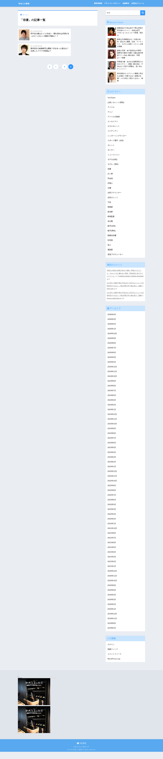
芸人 (109, 247)
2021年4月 (112, 558)
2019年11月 (112, 625)
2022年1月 (112, 529)
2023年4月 (112, 456)
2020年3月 (112, 606)
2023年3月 (112, 461)
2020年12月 (112, 577)
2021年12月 (112, 534)
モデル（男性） (114, 166)
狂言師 (110, 243)
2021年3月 (112, 563)
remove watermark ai (114, 301)
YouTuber (112, 98)
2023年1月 (112, 471)
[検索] (142, 12)
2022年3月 (112, 519)
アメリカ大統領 (114, 117)
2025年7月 (112, 351)
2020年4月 (112, 601)
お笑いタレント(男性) (116, 103)
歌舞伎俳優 (112, 238)
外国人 (110, 185)
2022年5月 (112, 510)
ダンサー (111, 151)
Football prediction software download (131, 279)
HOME (81, 750)
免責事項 (126, 3)
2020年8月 (112, 591)
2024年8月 (112, 389)
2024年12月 (112, 370)
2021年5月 (112, 553)
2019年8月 (112, 630)
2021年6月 (112, 548)
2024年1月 (112, 413)
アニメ (110, 113)
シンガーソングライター (118, 137)
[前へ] (49, 52)
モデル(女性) (113, 161)
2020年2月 (112, 611)
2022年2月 (112, 524)
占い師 (110, 175)
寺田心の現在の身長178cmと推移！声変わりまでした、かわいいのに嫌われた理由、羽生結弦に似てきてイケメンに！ (125, 276)
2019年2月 (112, 635)
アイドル (111, 108)
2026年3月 (112, 322)
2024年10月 (112, 379)
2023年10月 (112, 428)
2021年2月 (112, 567)
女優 (109, 190)
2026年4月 (112, 317)
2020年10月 (112, 587)
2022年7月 (112, 500)
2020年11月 (112, 582)
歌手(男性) (112, 233)
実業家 (110, 209)
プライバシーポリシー (112, 3)
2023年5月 (112, 452)
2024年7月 (112, 394)
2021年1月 (112, 572)
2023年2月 (112, 466)
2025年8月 (112, 346)
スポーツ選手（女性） (117, 142)
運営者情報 (98, 3)
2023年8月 (112, 437)
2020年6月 (112, 596)
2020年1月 (112, 615)
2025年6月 (112, 355)
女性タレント (113, 199)
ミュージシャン (114, 156)
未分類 (110, 223)
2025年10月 (112, 336)
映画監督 (111, 219)
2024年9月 (112, 384)
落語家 (110, 252)
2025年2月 (112, 365)
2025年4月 (112, 360)
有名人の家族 (26, 3)
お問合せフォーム (137, 3)
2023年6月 (112, 447)
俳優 (109, 170)
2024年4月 (112, 403)
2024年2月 (112, 408)
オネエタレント (114, 127)
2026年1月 (112, 331)
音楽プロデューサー (116, 257)
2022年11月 (112, 481)
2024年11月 (112, 375)
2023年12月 (112, 418)
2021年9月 (112, 538)
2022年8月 (112, 495)
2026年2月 (112, 326)
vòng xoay (110, 291)
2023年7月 (112, 442)
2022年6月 (112, 505)
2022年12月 (112, 476)
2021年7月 (112, 543)
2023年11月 (112, 423)
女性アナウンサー (115, 194)
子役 (109, 204)
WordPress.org (114, 666)
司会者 (110, 180)
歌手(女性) (112, 228)
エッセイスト (113, 122)
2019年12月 (112, 620)
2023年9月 (112, 432)
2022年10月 (112, 485)
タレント (111, 146)
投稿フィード (113, 656)
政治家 (110, 214)
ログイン (111, 651)
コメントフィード (115, 661)
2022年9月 (112, 490)
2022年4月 (112, 514)
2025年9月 (112, 341)
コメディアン (113, 132)
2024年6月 (112, 399)
